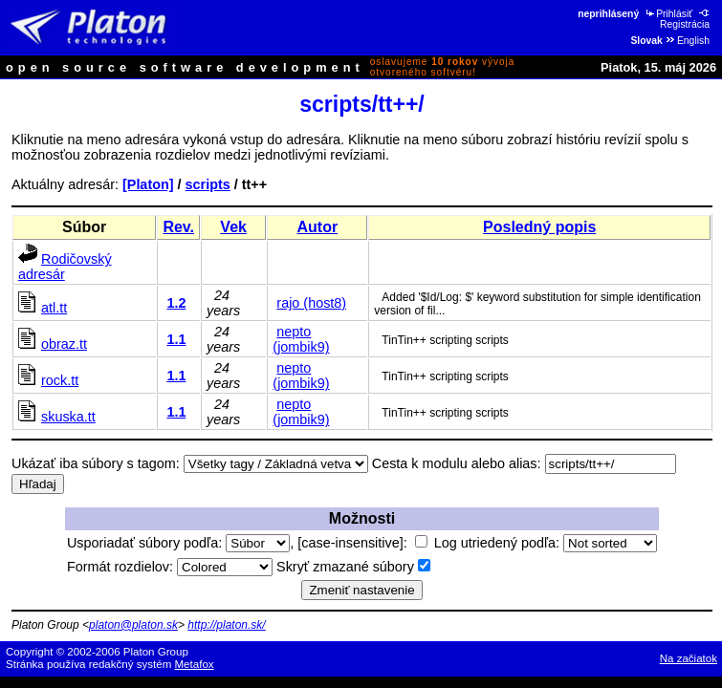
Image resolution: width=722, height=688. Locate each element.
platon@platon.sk (133, 625)
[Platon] (148, 184)
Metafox (194, 664)
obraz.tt (64, 344)
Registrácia (685, 19)
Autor (318, 227)
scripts (208, 184)
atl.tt (54, 307)
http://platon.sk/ (226, 625)
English (687, 40)
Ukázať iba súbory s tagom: (95, 463)
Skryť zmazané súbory (353, 566)
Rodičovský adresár (65, 266)
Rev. (178, 227)
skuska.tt (68, 416)
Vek (233, 227)
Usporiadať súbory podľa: (178, 542)
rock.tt (59, 380)
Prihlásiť (668, 14)
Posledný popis (539, 227)
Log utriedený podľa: (545, 542)
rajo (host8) (311, 303)
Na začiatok (688, 658)
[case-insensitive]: (362, 542)
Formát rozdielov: (170, 566)
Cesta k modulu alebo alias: (456, 463)
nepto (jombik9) (301, 339)
